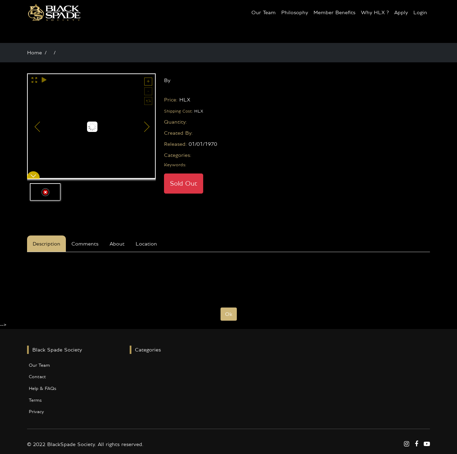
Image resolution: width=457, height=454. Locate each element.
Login (420, 12)
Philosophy (294, 12)
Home (34, 52)
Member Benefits (334, 12)
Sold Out (183, 183)
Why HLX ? (375, 12)
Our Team (263, 12)
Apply (401, 12)
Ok (228, 314)
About (117, 244)
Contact (37, 376)
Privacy (36, 411)
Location (146, 244)
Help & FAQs (42, 388)
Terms (35, 400)
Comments (84, 244)
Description (46, 244)
